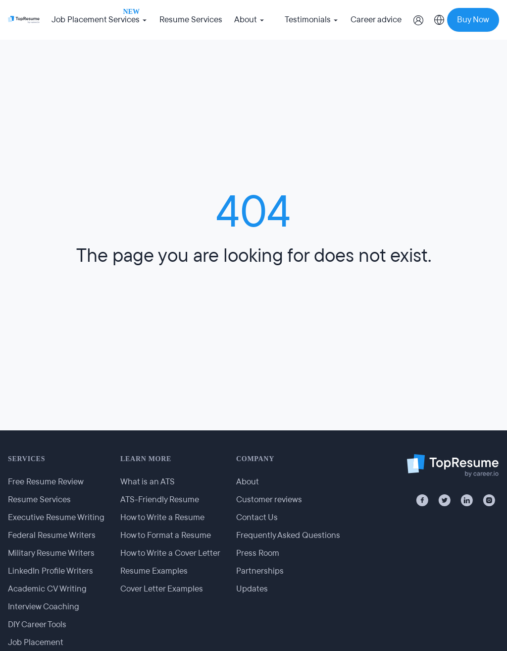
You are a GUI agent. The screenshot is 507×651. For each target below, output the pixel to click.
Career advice (376, 19)
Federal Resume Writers (52, 535)
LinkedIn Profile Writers (50, 571)
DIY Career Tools (37, 624)
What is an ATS (147, 481)
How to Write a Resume (162, 517)
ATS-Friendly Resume (159, 499)
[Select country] (439, 20)
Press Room (257, 553)
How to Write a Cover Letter (170, 553)
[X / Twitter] (444, 500)
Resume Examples (154, 571)
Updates (252, 588)
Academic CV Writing (47, 588)
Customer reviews (269, 499)
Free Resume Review (46, 481)
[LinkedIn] (466, 500)
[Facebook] (422, 500)
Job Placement (35, 642)
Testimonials (312, 19)
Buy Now (473, 19)
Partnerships (260, 571)
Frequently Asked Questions (288, 535)
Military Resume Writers (51, 553)
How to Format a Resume (165, 535)
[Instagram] (489, 500)
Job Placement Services (99, 18)
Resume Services (190, 19)
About (249, 19)
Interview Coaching (43, 606)
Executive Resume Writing (56, 517)
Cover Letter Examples (161, 588)
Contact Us (257, 517)
